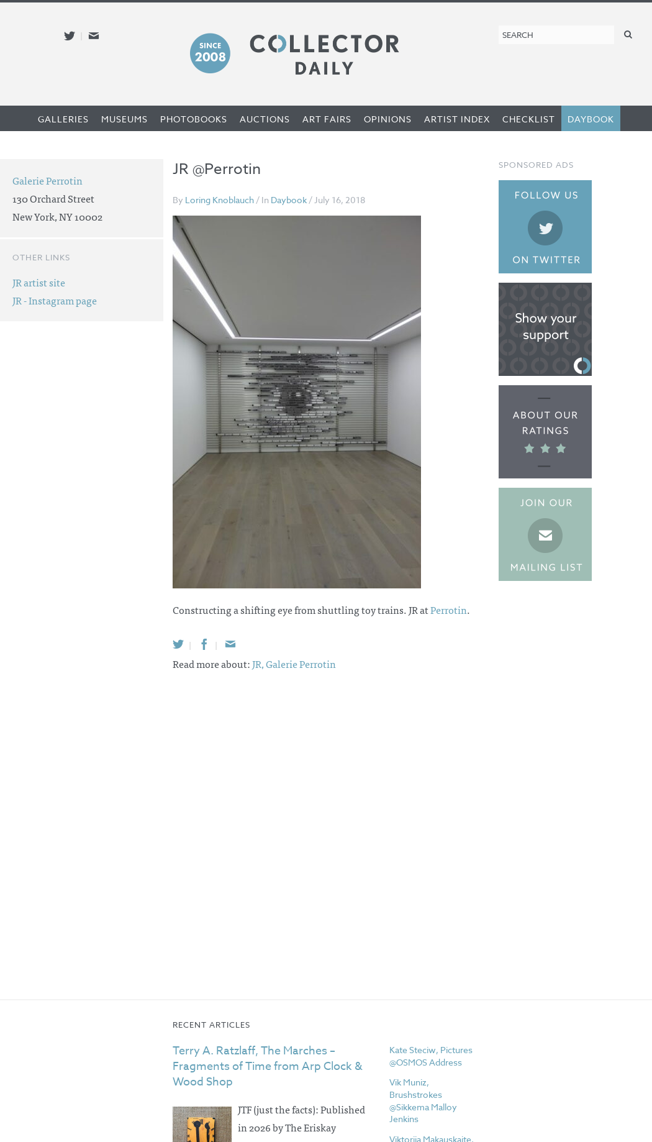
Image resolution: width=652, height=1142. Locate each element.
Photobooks (193, 119)
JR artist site (38, 282)
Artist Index (457, 119)
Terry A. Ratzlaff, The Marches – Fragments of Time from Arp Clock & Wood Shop (268, 1066)
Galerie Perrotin (301, 664)
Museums (124, 119)
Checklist (528, 119)
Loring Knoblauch (219, 200)
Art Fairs (326, 119)
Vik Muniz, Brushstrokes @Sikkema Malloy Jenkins (423, 1100)
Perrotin (448, 609)
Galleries (63, 119)
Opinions (388, 119)
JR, (259, 664)
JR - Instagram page (54, 300)
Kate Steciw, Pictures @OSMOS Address (431, 1056)
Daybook (591, 119)
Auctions (265, 119)
